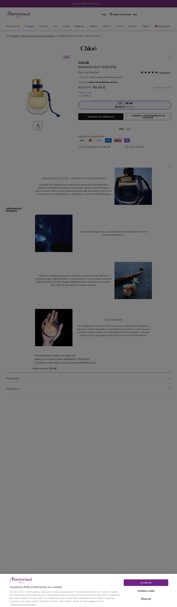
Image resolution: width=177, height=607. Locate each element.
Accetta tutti (146, 588)
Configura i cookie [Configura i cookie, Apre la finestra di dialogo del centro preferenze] (146, 596)
